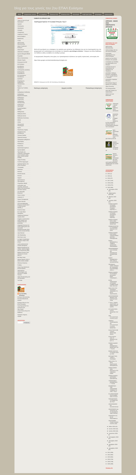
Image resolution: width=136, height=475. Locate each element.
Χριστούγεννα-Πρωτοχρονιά (21, 180)
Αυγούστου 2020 (113, 433)
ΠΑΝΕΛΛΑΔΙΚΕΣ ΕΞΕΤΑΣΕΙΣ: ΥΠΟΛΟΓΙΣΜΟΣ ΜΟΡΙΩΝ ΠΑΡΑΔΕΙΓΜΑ (113, 235)
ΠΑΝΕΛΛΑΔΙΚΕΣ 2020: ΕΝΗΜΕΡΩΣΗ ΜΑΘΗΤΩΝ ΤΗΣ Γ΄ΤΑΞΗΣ (113, 346)
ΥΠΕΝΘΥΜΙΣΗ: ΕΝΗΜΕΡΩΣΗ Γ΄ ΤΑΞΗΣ (113, 382)
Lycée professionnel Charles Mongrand (23, 244)
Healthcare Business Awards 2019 (23, 216)
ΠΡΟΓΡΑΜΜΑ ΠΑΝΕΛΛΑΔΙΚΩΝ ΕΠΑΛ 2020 (113, 422)
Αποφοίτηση (21, 32)
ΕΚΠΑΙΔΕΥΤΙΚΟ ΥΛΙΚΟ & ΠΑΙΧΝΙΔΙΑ (113, 358)
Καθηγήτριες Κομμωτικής (21, 98)
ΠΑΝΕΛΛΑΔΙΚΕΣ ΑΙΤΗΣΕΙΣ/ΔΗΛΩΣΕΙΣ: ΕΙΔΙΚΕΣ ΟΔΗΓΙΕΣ (113, 214)
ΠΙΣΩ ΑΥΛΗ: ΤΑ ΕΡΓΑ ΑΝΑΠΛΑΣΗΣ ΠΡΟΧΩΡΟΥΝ (113, 363)
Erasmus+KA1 (65, 14)
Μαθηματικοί (21, 111)
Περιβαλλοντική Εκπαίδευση (22, 132)
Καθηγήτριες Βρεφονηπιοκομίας (22, 95)
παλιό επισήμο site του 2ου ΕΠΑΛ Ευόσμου (111, 50)
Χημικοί (19, 177)
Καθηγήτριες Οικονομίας (21, 105)
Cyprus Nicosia (21, 201)
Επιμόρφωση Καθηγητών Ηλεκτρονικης (21, 82)
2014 (108, 173)
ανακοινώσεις (108, 14)
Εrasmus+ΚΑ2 (54, 14)
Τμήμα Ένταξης (22, 159)
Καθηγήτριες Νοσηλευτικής (21, 102)
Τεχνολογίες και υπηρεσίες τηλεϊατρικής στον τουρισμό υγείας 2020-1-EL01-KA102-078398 (24, 154)
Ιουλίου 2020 (112, 431)
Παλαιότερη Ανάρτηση (94, 88)
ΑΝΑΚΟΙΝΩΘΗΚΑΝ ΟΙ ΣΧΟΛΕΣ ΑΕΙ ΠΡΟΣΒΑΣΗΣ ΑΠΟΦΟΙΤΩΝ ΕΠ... (113, 252)
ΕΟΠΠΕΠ (20, 79)
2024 (108, 459)
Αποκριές (20, 30)
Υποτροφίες (21, 167)
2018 (108, 182)
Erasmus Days (21, 209)
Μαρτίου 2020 (112, 196)
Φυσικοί (20, 175)
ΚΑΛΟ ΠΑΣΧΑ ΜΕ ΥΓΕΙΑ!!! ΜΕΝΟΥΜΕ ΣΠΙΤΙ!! (113, 332)
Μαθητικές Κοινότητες (23, 118)
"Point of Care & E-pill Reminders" (23, 21)
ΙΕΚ (18, 90)
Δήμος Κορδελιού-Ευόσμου (22, 46)
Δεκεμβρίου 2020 (113, 448)
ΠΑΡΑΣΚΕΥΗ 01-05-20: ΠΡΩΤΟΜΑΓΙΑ (113, 417)
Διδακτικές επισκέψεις (23, 51)
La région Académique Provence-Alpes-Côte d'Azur (23, 241)
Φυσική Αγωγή (21, 173)
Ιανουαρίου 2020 (113, 189)
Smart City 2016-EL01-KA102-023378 (23, 267)
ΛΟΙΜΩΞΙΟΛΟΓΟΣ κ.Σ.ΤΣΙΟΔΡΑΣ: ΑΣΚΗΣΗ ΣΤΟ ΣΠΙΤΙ (113, 228)
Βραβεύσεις (21, 38)
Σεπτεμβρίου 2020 (113, 437)
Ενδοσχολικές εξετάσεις (24, 69)
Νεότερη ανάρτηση (41, 88)
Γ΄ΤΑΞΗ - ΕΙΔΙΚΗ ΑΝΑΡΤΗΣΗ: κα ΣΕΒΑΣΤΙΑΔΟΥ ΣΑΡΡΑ (113, 305)
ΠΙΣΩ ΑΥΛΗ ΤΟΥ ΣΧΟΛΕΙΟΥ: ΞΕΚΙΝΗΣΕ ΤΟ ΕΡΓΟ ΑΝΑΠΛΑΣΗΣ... (113, 291)
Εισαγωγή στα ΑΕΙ (44, 82)
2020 (108, 187)
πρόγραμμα (98, 14)
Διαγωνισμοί (21, 49)
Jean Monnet (21, 233)
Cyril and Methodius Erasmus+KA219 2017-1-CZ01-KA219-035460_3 (24, 205)
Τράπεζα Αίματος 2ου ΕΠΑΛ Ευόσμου (23, 164)
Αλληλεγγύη (21, 26)
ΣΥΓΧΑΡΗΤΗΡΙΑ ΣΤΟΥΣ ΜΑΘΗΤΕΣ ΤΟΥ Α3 (113, 311)
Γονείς (19, 40)
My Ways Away (21, 257)
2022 (108, 454)
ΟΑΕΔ (19, 122)
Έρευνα (20, 86)
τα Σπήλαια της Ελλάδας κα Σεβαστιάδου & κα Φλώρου (112, 63)
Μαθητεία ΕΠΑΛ (22, 113)
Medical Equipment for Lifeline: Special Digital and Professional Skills (23, 249)
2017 (108, 180)
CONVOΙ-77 (21, 197)
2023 (108, 457)
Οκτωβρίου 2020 (113, 440)
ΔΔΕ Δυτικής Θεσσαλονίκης (21, 43)
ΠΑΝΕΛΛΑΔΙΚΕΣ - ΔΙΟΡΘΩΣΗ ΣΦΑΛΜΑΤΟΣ (113, 377)
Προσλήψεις (21, 141)
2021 (108, 452)
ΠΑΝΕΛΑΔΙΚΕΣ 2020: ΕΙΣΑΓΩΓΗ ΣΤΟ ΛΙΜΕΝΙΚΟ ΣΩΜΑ (113, 370)
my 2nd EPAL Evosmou (23, 294)
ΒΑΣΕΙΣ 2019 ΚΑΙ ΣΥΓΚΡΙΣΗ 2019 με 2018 (113, 352)
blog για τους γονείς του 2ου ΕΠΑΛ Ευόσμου (48, 8)
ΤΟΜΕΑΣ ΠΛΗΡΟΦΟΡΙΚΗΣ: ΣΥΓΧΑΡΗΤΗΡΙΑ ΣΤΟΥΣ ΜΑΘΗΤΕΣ (113, 324)
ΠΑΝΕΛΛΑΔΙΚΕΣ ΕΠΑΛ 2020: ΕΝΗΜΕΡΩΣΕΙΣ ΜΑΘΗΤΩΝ (113, 222)
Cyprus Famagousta (23, 199)
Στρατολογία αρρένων (23, 147)
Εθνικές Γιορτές (22, 60)
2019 (108, 185)
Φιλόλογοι (20, 169)
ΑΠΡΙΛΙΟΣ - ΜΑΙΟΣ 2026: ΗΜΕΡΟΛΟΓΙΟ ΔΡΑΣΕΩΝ (115, 107)
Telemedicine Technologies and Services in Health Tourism (22, 273)
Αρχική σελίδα (67, 88)
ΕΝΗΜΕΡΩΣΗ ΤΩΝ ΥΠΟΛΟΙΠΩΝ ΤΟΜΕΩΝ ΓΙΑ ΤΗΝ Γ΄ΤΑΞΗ (113, 388)
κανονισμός (76, 14)
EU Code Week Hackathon (22, 212)
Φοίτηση (20, 171)
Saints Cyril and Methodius (110, 94)
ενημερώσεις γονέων (30, 14)
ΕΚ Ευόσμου (21, 64)
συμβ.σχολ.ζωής (87, 14)
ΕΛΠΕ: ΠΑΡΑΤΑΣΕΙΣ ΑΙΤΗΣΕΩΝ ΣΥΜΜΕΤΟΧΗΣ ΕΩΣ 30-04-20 (113, 283)
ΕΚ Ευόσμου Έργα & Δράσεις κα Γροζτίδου (111, 83)
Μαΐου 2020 (112, 426)
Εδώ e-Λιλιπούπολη (23, 58)
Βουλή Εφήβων (22, 36)
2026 (108, 463)
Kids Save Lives (22, 237)
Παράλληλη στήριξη (23, 129)
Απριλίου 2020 (112, 200)
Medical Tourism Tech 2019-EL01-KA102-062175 (23, 254)
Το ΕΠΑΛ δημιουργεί (23, 161)
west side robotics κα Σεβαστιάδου (111, 91)
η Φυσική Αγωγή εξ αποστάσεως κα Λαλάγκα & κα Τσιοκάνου (111, 69)
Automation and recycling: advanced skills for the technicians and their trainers (24, 187)
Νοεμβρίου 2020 (113, 444)
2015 (108, 176)
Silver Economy (110, 86)
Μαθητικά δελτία (22, 115)
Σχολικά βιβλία (21, 150)
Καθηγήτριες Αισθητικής (24, 92)
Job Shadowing (22, 235)
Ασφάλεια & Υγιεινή (23, 34)
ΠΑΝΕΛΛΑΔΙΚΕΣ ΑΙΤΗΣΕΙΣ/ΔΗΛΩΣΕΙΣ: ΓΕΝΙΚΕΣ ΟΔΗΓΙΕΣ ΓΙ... (113, 206)
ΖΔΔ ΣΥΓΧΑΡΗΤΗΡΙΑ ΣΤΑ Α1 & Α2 (113, 317)
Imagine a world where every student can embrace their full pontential (23, 221)
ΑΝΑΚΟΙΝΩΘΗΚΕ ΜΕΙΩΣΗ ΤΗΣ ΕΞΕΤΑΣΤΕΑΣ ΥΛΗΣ (113, 298)
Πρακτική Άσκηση (22, 137)
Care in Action (21, 195)
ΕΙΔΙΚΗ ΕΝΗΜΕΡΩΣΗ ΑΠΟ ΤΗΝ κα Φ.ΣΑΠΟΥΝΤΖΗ (113, 260)
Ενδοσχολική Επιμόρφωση (21, 72)
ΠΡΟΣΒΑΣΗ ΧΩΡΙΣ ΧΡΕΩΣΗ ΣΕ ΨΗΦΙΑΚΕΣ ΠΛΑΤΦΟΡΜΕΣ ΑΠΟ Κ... (113, 267)
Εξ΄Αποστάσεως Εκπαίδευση (57, 82)
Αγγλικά (20, 24)
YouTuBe (20, 280)
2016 (108, 178)
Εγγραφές (20, 56)
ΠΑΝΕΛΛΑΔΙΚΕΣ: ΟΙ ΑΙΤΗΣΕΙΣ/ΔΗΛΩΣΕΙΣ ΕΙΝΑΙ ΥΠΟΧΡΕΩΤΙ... (113, 275)
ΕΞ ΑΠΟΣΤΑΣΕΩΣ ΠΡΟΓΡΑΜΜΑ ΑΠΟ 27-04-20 (113, 395)
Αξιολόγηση (21, 28)
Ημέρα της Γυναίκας (23, 88)
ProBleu (20, 265)
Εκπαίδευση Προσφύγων (21, 67)
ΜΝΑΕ (19, 120)
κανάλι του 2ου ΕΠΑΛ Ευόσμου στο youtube (111, 59)
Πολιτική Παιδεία (22, 135)
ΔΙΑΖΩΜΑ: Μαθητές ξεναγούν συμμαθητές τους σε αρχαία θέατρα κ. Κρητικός (111, 75)
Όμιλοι (19, 127)
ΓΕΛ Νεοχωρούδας (110, 88)
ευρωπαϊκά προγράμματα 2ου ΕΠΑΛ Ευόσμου (110, 55)
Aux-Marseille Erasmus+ (21, 192)
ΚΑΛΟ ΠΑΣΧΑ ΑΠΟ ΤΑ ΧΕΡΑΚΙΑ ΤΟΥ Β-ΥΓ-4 (113, 339)
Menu (19, 14)
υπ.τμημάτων (43, 14)
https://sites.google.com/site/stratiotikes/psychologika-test (50, 60)
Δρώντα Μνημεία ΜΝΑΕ (24, 53)
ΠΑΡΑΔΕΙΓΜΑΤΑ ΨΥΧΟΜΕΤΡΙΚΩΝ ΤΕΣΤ (113, 400)
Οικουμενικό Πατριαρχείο (21, 125)
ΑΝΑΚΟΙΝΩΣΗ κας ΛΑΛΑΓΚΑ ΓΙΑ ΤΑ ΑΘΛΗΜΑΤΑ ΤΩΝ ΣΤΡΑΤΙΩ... (113, 411)
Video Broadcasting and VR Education (24, 277)
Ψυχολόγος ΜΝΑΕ (22, 183)
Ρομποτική (20, 145)
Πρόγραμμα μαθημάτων (24, 139)
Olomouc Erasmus (22, 263)
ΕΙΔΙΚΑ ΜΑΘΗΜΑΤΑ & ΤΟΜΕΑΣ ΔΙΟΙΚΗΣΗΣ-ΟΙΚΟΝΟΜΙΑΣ (113, 243)
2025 (108, 461)
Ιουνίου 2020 (112, 428)
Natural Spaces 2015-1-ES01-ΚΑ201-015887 (24, 260)
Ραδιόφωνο (20, 143)
